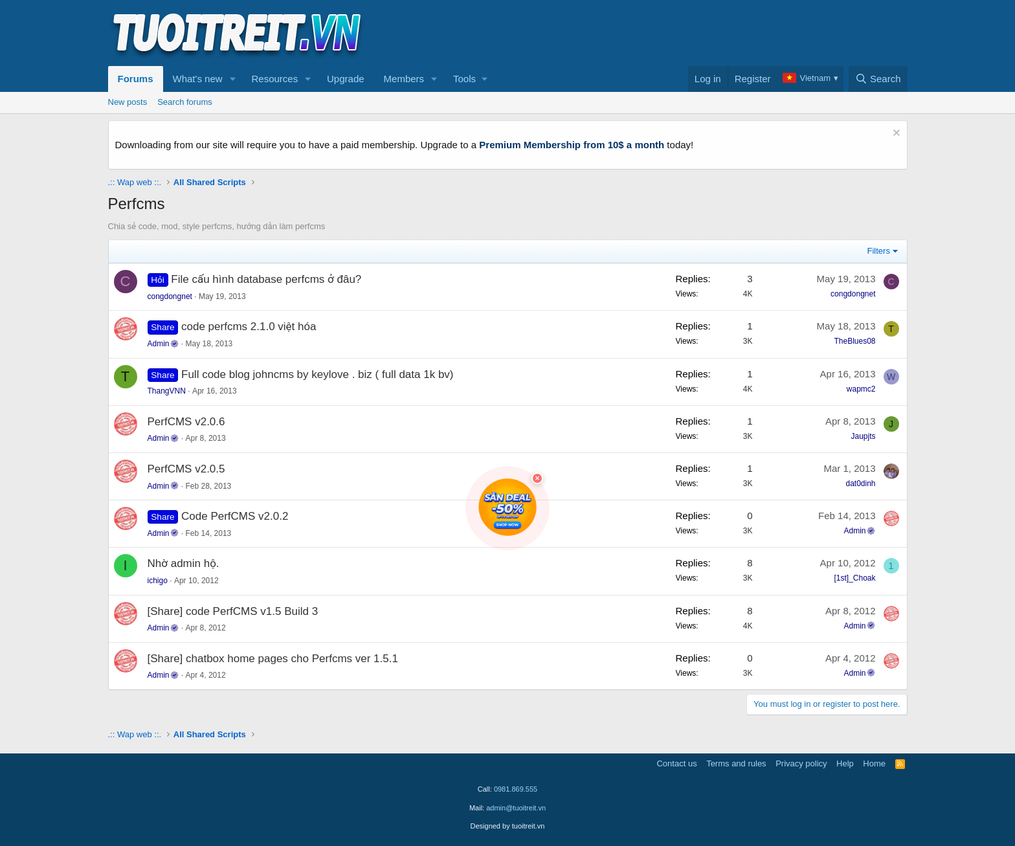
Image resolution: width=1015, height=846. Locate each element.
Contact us (676, 763)
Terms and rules (736, 763)
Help (845, 763)
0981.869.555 (515, 789)
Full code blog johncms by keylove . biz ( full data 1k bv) (317, 374)
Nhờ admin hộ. (183, 563)
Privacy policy (801, 763)
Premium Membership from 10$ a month (571, 144)
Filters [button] (878, 251)
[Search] (878, 79)
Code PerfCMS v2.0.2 (234, 516)
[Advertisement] (672, 33)
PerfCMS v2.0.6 (186, 422)
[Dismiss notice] (894, 134)
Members (404, 78)
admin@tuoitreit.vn (516, 808)
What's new (198, 78)
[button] (232, 79)
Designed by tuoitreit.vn (508, 826)
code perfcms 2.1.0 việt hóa (248, 326)
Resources (274, 78)
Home (874, 763)
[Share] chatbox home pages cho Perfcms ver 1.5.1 (273, 658)
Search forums (184, 102)
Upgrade (345, 78)
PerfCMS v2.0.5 (186, 469)
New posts (128, 102)
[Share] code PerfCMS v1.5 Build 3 (233, 611)
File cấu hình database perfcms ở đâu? (266, 279)
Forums (135, 78)
